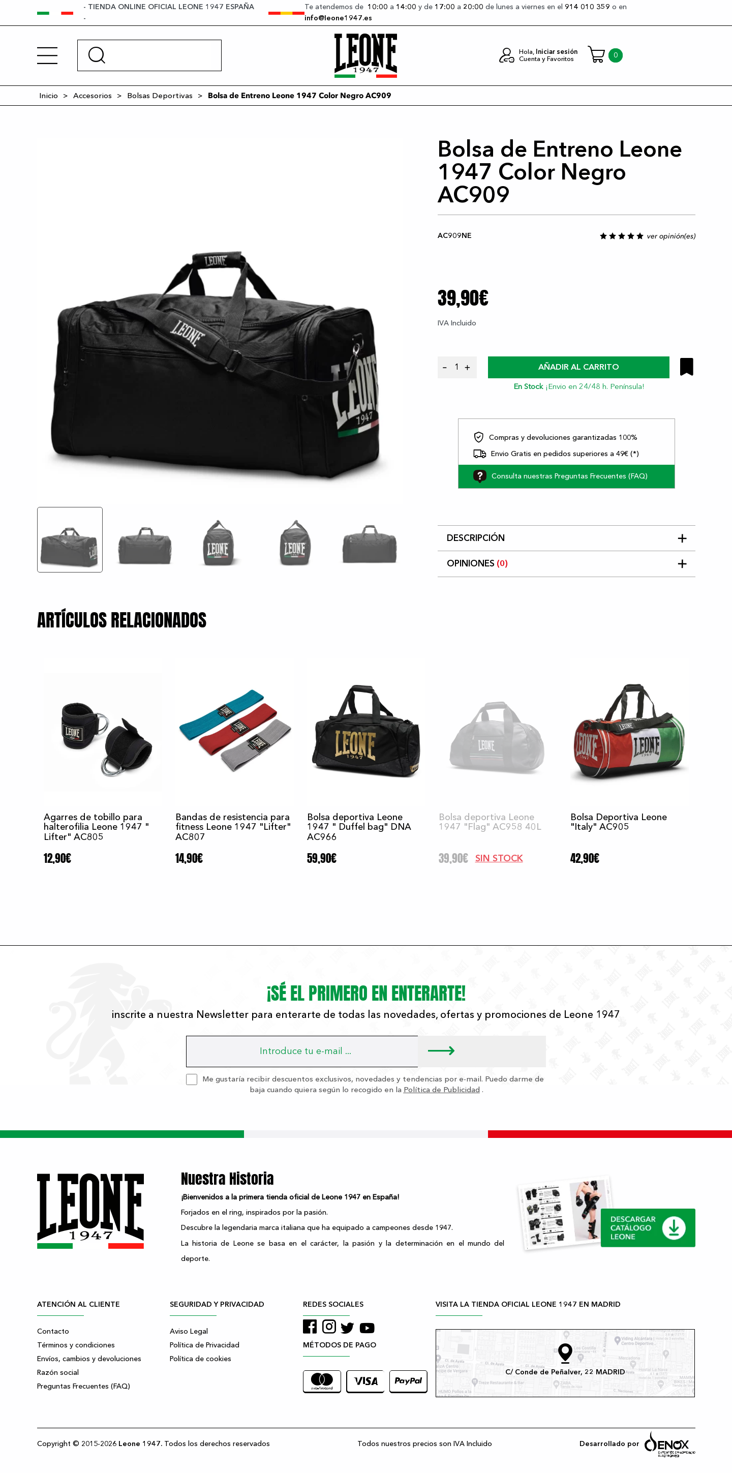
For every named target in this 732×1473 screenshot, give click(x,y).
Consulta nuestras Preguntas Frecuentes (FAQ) (560, 476)
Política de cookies (200, 1359)
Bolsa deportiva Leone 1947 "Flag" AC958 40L (490, 822)
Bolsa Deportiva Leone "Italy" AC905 (618, 822)
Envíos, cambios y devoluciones (89, 1359)
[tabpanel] (220, 321)
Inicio (48, 96)
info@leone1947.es (338, 18)
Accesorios (92, 96)
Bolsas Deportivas (160, 96)
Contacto (53, 1331)
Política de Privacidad (204, 1345)
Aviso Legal (189, 1331)
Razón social (58, 1372)
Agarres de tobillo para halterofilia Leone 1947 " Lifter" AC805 (96, 827)
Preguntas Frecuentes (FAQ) (83, 1386)
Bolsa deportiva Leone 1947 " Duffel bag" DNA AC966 (359, 827)
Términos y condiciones (76, 1345)
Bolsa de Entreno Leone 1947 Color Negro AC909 (299, 96)
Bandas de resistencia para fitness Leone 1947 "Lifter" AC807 (233, 827)
